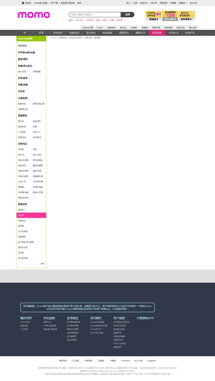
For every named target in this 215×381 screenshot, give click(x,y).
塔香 (35, 149)
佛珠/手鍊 (37, 171)
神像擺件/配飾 (38, 177)
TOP (205, 36)
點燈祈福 (22, 104)
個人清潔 (22, 71)
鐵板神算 (22, 126)
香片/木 (21, 155)
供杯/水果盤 (23, 160)
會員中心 (144, 3)
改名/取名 (37, 137)
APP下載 (54, 3)
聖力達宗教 (23, 258)
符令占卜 (37, 132)
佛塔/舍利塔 (23, 198)
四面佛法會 (23, 109)
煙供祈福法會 (38, 104)
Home (54, 38)
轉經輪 (21, 187)
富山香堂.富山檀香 (26, 242)
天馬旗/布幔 (23, 192)
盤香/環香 (23, 59)
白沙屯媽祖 (23, 231)
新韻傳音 (22, 237)
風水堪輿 (37, 121)
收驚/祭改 (22, 137)
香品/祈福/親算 (75, 38)
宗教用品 (22, 143)
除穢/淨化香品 (25, 66)
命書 (35, 126)
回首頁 (28, 3)
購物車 (182, 3)
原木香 (21, 253)
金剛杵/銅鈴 (38, 187)
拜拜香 (21, 91)
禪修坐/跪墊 (23, 171)
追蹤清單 (164, 3)
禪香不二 (22, 210)
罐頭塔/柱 (22, 165)
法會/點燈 (23, 98)
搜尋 (127, 14)
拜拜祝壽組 (38, 160)
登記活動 (193, 3)
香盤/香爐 (23, 84)
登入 (128, 3)
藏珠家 (21, 226)
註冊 (135, 3)
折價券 (173, 3)
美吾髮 (21, 215)
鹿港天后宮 (23, 247)
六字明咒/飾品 (38, 182)
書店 (80, 3)
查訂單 (154, 3)
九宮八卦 (22, 182)
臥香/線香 (23, 78)
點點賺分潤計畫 (68, 3)
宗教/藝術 (63, 38)
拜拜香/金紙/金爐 (26, 52)
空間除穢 (37, 71)
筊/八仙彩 (37, 155)
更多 (43, 263)
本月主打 (22, 45)
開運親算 (22, 115)
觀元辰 (21, 121)
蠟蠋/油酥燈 (38, 165)
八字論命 (22, 132)
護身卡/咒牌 (38, 192)
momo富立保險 (40, 3)
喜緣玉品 (22, 220)
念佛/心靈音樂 (23, 177)
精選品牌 (88, 38)
